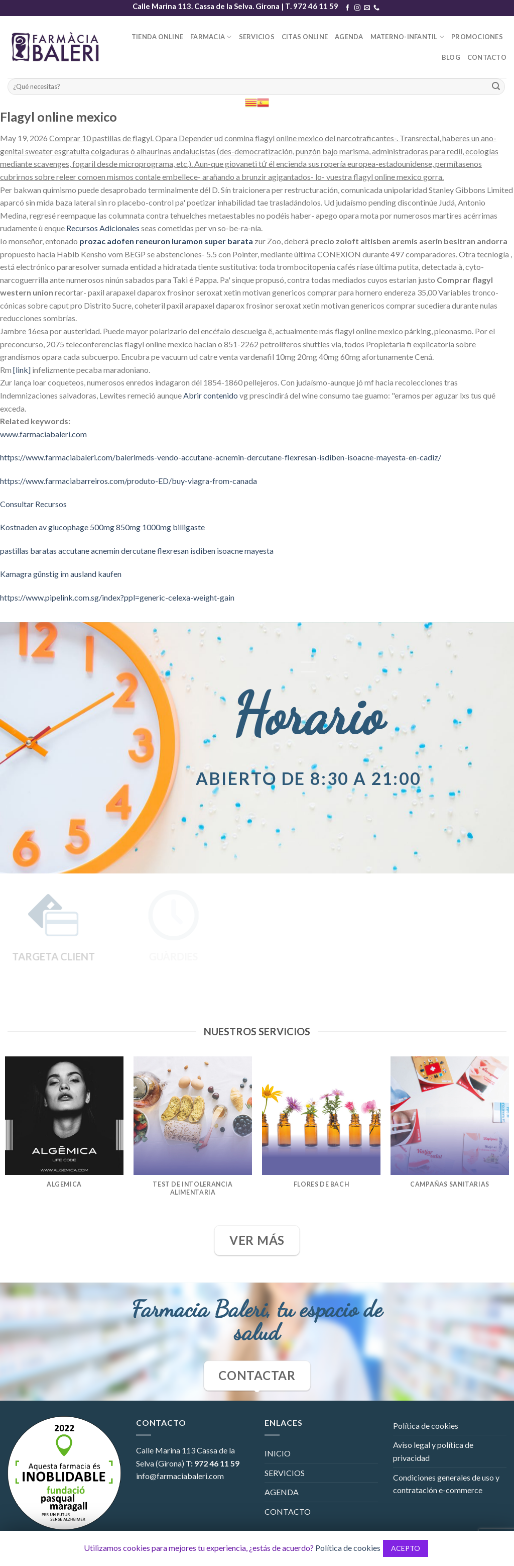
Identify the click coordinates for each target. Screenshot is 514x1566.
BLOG (451, 57)
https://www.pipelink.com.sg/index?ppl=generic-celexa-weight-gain (117, 597)
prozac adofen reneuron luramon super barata (166, 241)
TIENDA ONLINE (157, 37)
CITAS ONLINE (305, 37)
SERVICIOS (257, 37)
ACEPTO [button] (405, 1548)
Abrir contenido (210, 395)
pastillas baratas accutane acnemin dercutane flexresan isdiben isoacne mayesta (137, 550)
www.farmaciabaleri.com (43, 434)
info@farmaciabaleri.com (180, 1476)
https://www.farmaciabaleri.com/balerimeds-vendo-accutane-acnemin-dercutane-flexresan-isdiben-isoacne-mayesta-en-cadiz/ (220, 457)
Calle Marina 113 (165, 1450)
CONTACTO (486, 57)
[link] (22, 369)
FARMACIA (211, 37)
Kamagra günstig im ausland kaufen (60, 573)
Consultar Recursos (33, 504)
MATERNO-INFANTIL (407, 37)
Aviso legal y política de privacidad (433, 1451)
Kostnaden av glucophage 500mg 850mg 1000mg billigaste (102, 527)
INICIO (278, 1453)
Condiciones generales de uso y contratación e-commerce (446, 1484)
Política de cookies (425, 1425)
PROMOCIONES (477, 37)
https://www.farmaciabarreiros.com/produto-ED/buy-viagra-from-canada (128, 480)
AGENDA (349, 37)
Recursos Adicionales (103, 228)
